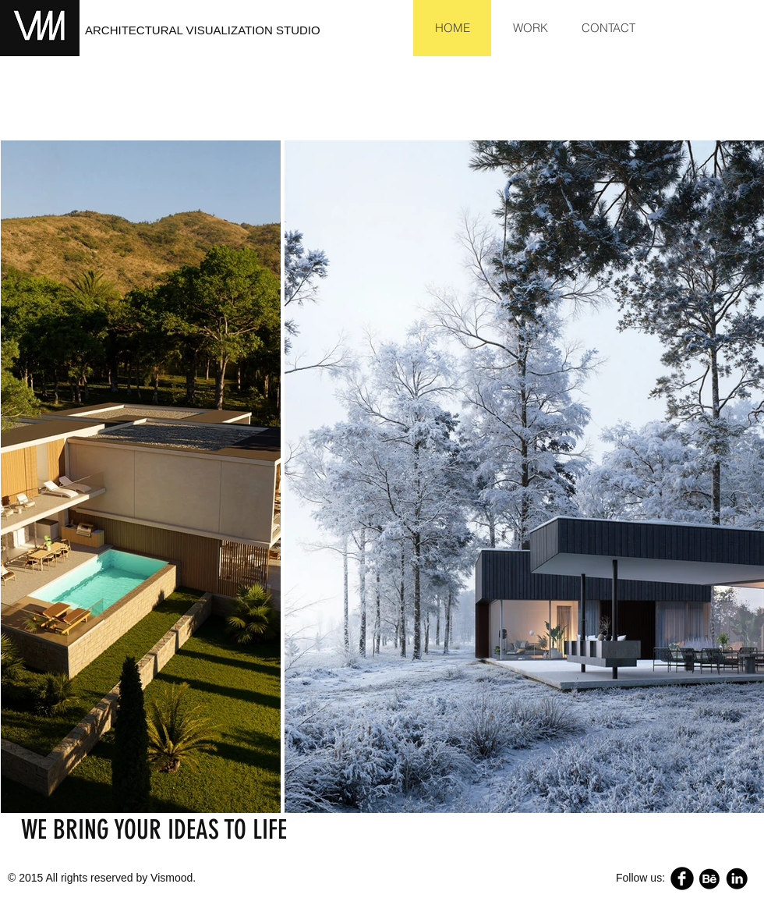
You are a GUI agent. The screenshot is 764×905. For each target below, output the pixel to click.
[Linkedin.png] (736, 878)
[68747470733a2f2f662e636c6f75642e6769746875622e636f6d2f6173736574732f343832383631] (709, 878)
